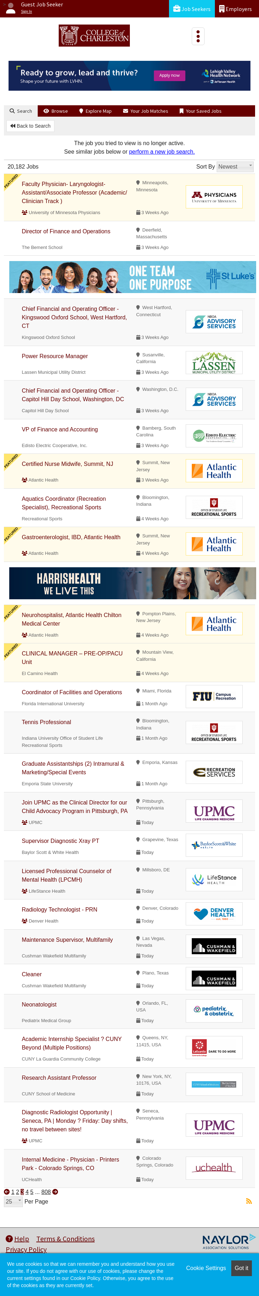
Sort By (205, 167)
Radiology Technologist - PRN (59, 910)
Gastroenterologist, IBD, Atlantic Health (71, 537)
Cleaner (32, 974)
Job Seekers (192, 8)
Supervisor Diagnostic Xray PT (60, 841)
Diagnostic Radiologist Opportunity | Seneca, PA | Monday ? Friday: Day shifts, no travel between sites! (75, 1120)
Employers (235, 8)
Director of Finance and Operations (66, 231)
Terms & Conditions (65, 1238)
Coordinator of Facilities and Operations (72, 692)
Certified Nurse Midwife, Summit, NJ (67, 464)
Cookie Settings (206, 1268)
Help (17, 1238)
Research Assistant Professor (59, 1078)
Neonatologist (39, 1005)
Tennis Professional (46, 722)
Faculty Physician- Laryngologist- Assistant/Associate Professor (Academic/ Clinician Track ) (74, 192)
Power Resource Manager (55, 356)
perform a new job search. (162, 152)
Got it (241, 1268)
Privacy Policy (26, 1249)
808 (46, 1192)
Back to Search (30, 126)
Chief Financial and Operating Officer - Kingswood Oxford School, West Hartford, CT (74, 317)
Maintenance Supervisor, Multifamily (67, 940)
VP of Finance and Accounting (60, 429)
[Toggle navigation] (198, 36)
